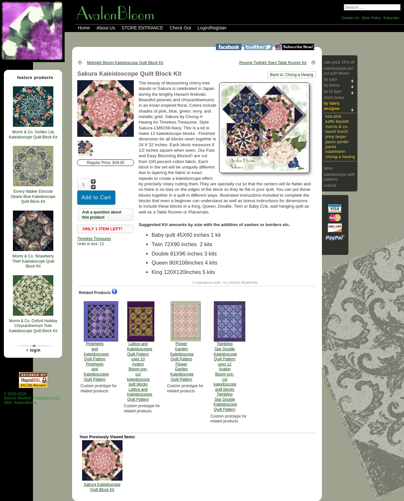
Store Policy (371, 18)
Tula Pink (333, 116)
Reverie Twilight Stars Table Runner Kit (272, 62)
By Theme (332, 85)
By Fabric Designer (332, 106)
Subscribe (391, 18)
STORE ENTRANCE (142, 27)
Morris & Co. (336, 126)
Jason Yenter (337, 141)
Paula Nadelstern (335, 149)
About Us (105, 27)
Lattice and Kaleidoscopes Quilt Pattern (139, 351)
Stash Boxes (334, 97)
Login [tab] (33, 350)
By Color (330, 79)
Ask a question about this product (101, 215)
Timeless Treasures (94, 238)
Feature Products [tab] (32, 77)
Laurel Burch (336, 131)
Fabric (328, 168)
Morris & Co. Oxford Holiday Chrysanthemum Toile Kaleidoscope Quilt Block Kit (33, 326)
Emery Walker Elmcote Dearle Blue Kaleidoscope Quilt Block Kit (33, 196)
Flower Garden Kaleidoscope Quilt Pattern (182, 341)
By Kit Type (332, 91)
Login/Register (212, 27)
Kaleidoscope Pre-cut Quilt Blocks (339, 71)
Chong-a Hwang (340, 156)
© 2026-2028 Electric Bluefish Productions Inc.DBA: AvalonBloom (32, 398)
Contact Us (350, 18)
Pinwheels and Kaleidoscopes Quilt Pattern (96, 341)
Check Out (180, 27)
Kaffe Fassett (337, 121)
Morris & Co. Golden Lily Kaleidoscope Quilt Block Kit (33, 134)
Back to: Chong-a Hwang (291, 74)
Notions (330, 185)
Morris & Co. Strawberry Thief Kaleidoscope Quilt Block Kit (33, 261)
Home (84, 27)
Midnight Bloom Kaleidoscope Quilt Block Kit (125, 62)
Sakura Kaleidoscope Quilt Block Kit (102, 487)
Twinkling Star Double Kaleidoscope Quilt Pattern (225, 356)
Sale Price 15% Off (339, 62)
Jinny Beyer (335, 136)
